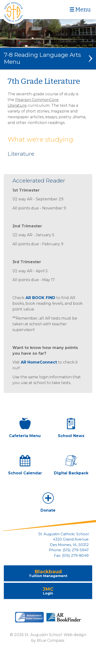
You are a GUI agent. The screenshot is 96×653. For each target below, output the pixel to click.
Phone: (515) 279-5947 (69, 550)
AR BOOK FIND (40, 297)
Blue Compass (50, 640)
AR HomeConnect (39, 362)
